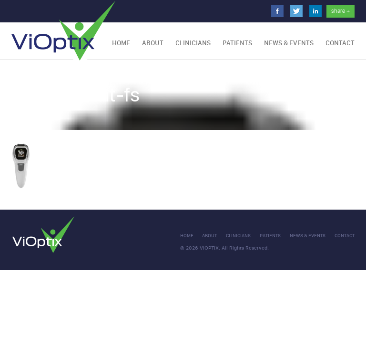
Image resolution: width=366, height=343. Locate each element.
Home (121, 43)
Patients (237, 43)
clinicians (238, 235)
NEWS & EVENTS (289, 43)
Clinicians (193, 43)
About (152, 43)
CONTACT (340, 43)
